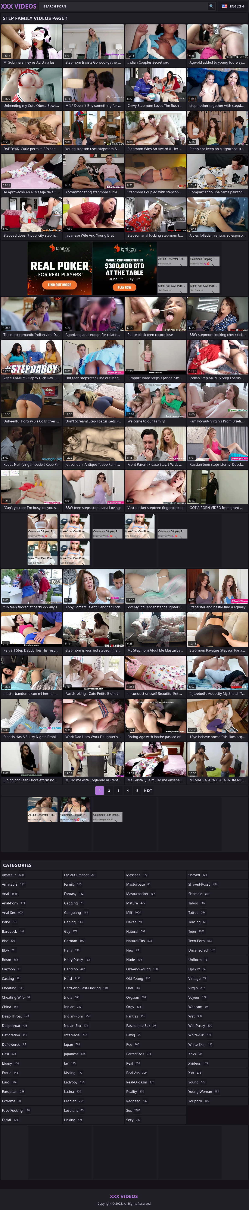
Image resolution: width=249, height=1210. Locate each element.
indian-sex (76, 1025)
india (72, 997)
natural (136, 931)
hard (73, 978)
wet (195, 1016)
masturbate (139, 884)
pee (133, 1044)
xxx (195, 1073)
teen (196, 931)
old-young (138, 978)
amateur (13, 875)
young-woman (204, 1091)
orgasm (136, 997)
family (73, 884)
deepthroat (15, 1025)
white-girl (200, 1035)
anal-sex (13, 912)
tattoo (197, 912)
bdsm (10, 959)
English (237, 6)
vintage (197, 978)
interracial (76, 1035)
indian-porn (77, 1016)
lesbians (74, 1110)
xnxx (195, 1054)
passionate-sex (141, 1025)
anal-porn (14, 903)
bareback (13, 931)
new (133, 950)
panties (136, 1016)
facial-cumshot (80, 875)
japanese (75, 1054)
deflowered (14, 1044)
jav (70, 1063)
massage (137, 875)
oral (133, 988)
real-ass (137, 1073)
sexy (134, 1120)
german (74, 941)
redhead (137, 1101)
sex (133, 1110)
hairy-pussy (77, 959)
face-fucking (16, 1110)
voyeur (198, 997)
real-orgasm (140, 1082)
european (13, 1091)
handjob (75, 969)
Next (148, 790)
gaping (74, 922)
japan (72, 1044)
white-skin (201, 1044)
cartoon (12, 969)
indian (73, 1007)
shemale (199, 894)
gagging (74, 903)
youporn (199, 1101)
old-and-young (142, 969)
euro (10, 1082)
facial (10, 1120)
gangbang (76, 912)
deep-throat (16, 1016)
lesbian (74, 1101)
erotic (10, 1073)
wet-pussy (200, 1025)
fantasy (74, 894)
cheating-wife (16, 997)
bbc (9, 941)
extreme (12, 1101)
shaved (198, 875)
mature (136, 903)
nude (134, 959)
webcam (198, 1007)
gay (71, 931)
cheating (13, 988)
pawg (134, 1035)
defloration (15, 1035)
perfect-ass (139, 1054)
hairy (72, 950)
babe (10, 922)
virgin (197, 988)
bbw (9, 950)
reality (135, 1091)
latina (73, 1091)
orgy (134, 1007)
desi (9, 1054)
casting (11, 978)
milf (134, 912)
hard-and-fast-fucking (86, 988)
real (133, 1063)
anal (10, 894)
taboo (197, 903)
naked (134, 922)
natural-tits (139, 941)
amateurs (14, 884)
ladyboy (74, 1082)
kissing (74, 1073)
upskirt (197, 969)
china (10, 1007)
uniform (198, 959)
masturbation (141, 894)
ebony (11, 1063)
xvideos (198, 1063)
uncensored (202, 950)
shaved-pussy (203, 884)
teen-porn (200, 941)
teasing (197, 922)
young (197, 1082)
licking (73, 1120)
